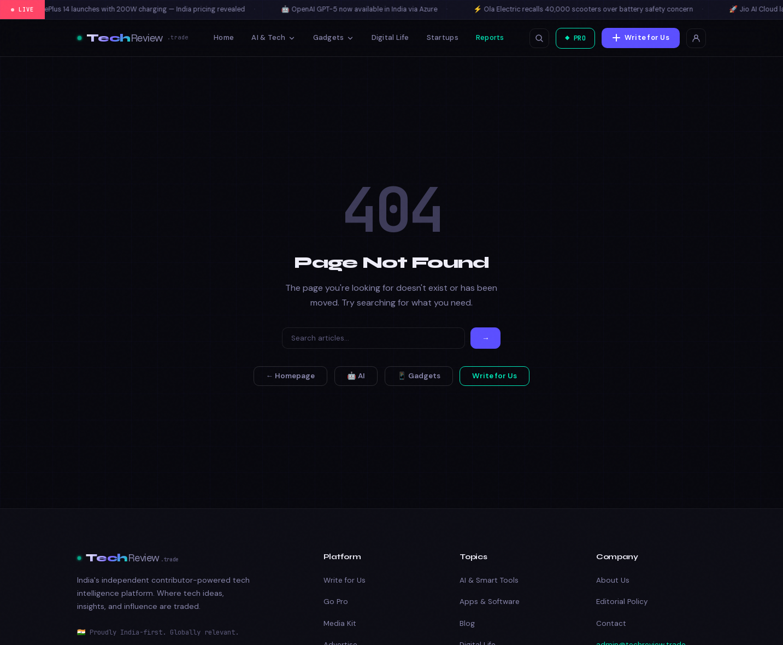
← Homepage (290, 375)
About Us (612, 580)
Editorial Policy (621, 601)
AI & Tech (271, 37)
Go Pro (335, 601)
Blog (467, 623)
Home (221, 37)
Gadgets (330, 37)
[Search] (373, 338)
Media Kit (339, 623)
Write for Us (640, 37)
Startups (440, 37)
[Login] (696, 38)
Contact (611, 623)
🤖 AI (356, 375)
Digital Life (388, 37)
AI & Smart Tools (489, 580)
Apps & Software (490, 601)
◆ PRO (573, 38)
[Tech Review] (133, 38)
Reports (488, 37)
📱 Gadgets (418, 375)
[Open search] (535, 38)
